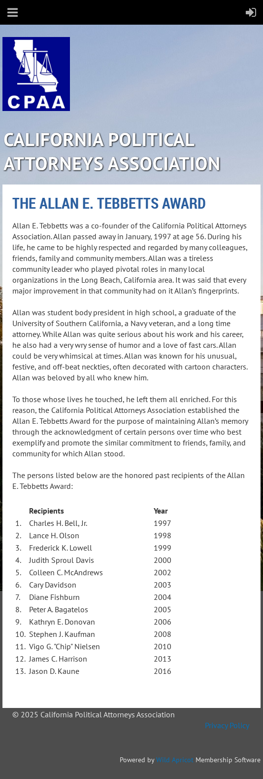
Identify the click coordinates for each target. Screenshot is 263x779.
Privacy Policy (227, 725)
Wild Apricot (175, 759)
